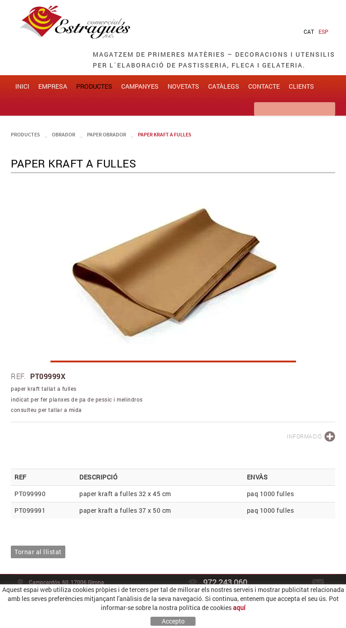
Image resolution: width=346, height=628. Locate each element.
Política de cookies (40, 610)
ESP (323, 31)
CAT (309, 31)
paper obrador (106, 136)
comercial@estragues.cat (297, 596)
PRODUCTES (25, 136)
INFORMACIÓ (304, 438)
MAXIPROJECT (276, 610)
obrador (63, 136)
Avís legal (79, 610)
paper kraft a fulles (164, 136)
